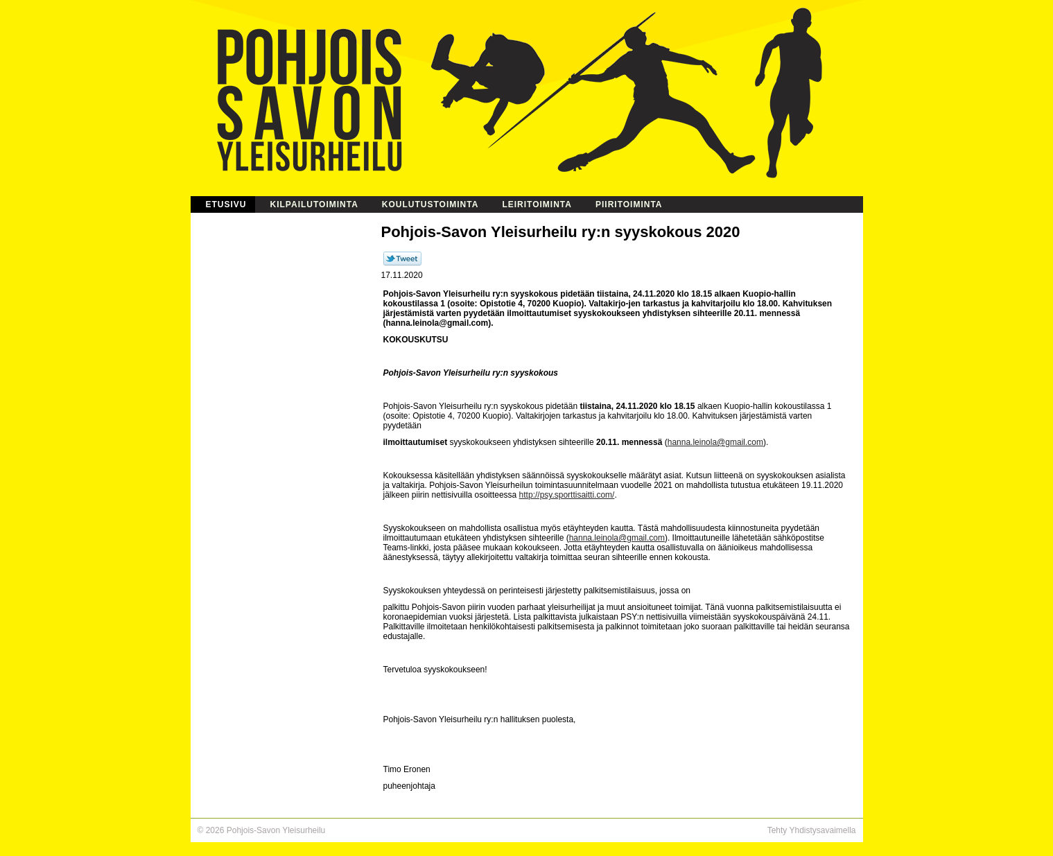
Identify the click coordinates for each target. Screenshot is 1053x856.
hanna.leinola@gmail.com (715, 442)
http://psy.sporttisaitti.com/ (567, 495)
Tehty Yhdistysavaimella (811, 830)
